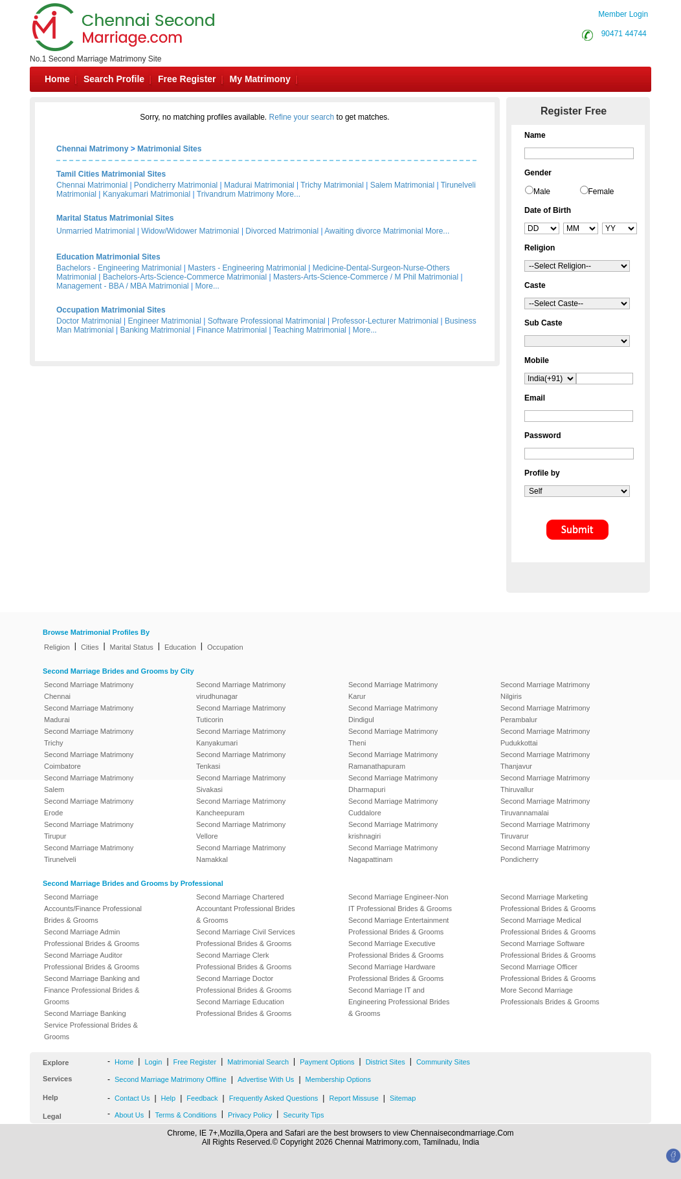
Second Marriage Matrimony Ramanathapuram (393, 760)
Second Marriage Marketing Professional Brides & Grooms (548, 902)
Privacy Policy (250, 1115)
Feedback (202, 1098)
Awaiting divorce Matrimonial (373, 231)
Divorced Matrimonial (281, 231)
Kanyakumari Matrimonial (146, 194)
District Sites (385, 1062)
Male (541, 191)
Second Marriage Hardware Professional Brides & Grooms (395, 972)
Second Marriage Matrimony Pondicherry (545, 853)
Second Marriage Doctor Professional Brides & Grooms (243, 984)
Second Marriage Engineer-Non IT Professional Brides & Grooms (400, 902)
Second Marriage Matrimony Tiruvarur (545, 830)
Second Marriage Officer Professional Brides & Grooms (548, 972)
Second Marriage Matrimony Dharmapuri (393, 783)
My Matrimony (260, 79)
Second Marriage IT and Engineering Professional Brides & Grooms (399, 1001)
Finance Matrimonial (232, 330)
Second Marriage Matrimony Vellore (240, 830)
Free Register (187, 79)
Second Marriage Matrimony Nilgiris (545, 690)
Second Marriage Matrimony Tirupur (88, 830)
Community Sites (443, 1062)
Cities (90, 647)
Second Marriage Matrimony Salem (88, 783)
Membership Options (339, 1079)
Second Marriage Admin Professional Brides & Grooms (91, 937)
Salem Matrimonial (402, 185)
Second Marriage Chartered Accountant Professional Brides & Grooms (245, 908)
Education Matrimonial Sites (108, 256)
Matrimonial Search (258, 1062)
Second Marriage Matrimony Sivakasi (240, 783)
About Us (129, 1115)
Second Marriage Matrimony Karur (393, 690)
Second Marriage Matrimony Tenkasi (240, 760)
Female (601, 191)
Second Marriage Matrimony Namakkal (240, 853)
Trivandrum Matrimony (235, 194)
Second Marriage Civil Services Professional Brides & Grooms (245, 937)
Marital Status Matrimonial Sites (114, 218)
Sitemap (403, 1098)
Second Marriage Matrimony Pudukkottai (545, 737)
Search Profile (114, 79)
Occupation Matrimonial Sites (111, 309)
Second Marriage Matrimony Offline (171, 1079)
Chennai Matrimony (92, 148)
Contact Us (132, 1098)
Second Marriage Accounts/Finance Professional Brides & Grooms (93, 908)
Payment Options (327, 1062)
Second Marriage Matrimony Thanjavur (545, 760)
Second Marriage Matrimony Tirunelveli (88, 853)
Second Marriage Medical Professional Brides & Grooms (548, 926)
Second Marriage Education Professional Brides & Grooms (243, 1007)
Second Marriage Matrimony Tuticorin (240, 713)
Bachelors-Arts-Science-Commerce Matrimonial (185, 276)
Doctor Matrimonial (89, 320)
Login (153, 1062)
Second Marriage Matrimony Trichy (88, 737)
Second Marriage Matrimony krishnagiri (393, 830)
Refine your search (302, 117)
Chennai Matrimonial (92, 185)
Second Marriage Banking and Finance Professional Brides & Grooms (92, 990)
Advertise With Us (266, 1079)
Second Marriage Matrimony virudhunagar (240, 690)
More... (288, 194)
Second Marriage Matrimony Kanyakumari (240, 737)
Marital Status (131, 647)
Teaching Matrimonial (309, 330)
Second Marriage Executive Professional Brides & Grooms (395, 949)
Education (180, 647)
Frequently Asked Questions (273, 1098)
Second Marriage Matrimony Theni (393, 737)
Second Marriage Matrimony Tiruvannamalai (545, 807)
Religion (57, 647)
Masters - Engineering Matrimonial (247, 267)
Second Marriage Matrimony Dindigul (393, 713)
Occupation (225, 647)
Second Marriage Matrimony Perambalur (545, 713)
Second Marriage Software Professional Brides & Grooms (548, 949)
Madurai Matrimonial (259, 185)
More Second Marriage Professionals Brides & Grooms (549, 996)
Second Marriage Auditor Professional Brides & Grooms (91, 961)
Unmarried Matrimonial (95, 231)
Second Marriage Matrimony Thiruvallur (545, 783)
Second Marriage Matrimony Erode (88, 807)
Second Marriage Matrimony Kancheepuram (240, 807)
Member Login (623, 14)
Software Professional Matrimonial (267, 320)
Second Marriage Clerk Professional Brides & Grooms (243, 961)
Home (57, 79)
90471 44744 (624, 33)
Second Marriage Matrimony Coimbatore (88, 760)
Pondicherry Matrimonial (176, 185)
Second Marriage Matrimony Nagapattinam (393, 853)
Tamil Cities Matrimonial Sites (111, 174)
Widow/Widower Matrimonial (190, 231)
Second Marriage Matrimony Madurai (88, 713)
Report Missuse (353, 1098)
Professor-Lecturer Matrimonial (385, 320)
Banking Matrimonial (155, 330)
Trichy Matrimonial (332, 185)
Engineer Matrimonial (164, 320)
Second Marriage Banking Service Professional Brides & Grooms (91, 1025)
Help (168, 1098)
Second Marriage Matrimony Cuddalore (393, 807)
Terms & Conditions (185, 1115)
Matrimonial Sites (169, 148)
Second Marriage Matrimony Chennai (88, 690)
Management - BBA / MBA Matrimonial (122, 286)
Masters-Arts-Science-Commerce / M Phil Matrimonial (365, 276)
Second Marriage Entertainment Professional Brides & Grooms (398, 926)
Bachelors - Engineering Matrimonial (118, 267)
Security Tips (303, 1115)
